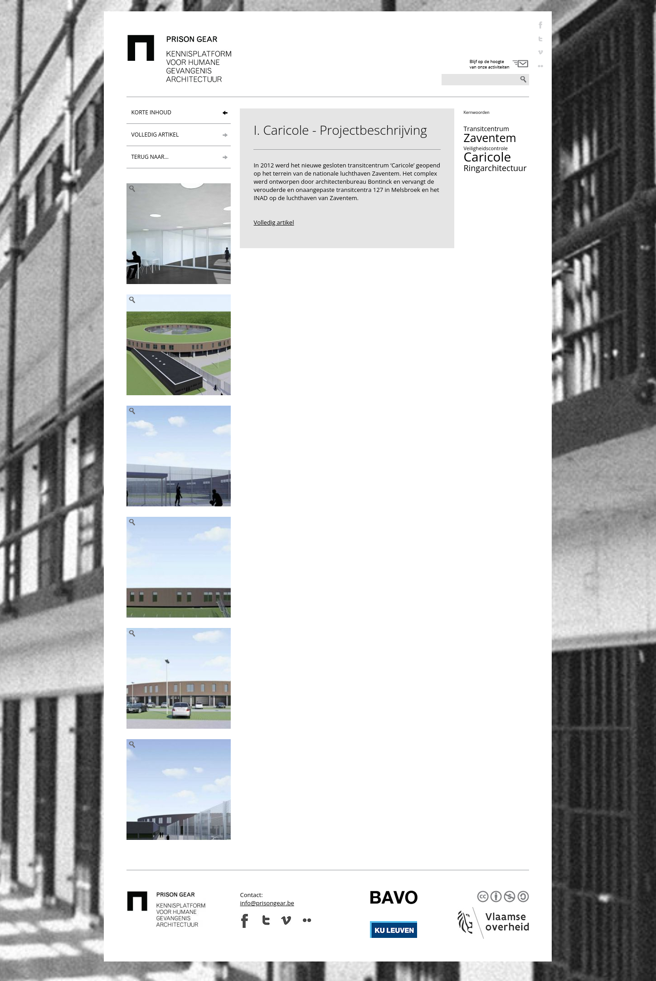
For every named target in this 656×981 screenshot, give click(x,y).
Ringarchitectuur (494, 167)
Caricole (487, 156)
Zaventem (489, 137)
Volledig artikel (273, 222)
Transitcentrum (486, 128)
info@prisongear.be (267, 903)
